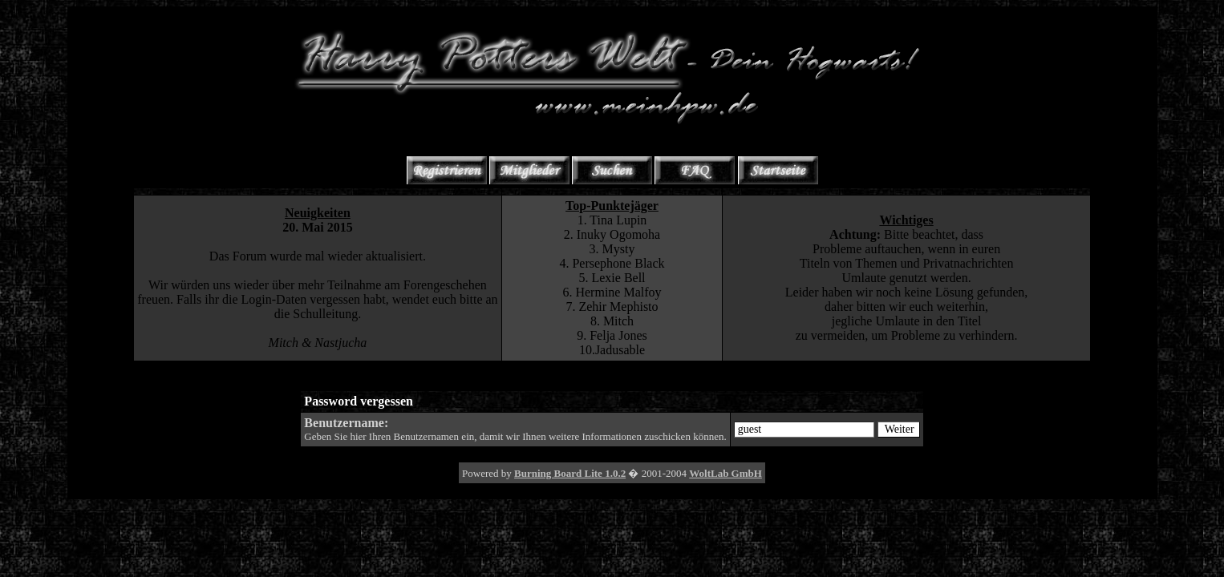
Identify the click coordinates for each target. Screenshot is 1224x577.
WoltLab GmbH (725, 473)
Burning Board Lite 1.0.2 (570, 473)
